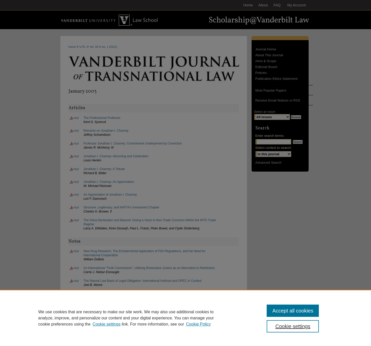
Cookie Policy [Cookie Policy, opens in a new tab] (198, 324)
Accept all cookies (292, 311)
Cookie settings (106, 324)
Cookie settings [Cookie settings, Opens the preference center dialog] (292, 326)
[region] (185, 318)
